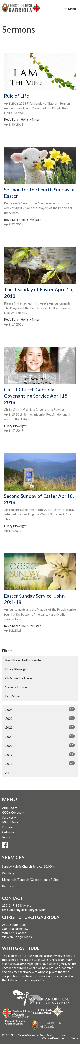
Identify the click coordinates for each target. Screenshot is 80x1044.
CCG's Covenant (13, 812)
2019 (40, 754)
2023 (40, 718)
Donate (7, 827)
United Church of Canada (46, 1025)
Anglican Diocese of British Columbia (43, 999)
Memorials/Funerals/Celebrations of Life (30, 879)
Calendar (8, 832)
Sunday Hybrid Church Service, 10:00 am (29, 866)
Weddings (9, 873)
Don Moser (13, 696)
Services (9, 817)
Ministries (10, 822)
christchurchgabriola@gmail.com (24, 910)
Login (63, 1035)
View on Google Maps (17, 937)
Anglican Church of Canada (17, 1012)
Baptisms (8, 886)
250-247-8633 (12, 905)
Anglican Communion (48, 1011)
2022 (40, 727)
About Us (9, 807)
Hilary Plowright (16, 669)
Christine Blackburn (18, 678)
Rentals (8, 837)
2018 (40, 763)
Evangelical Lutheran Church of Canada (16, 1020)
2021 (40, 736)
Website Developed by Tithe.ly (60, 1038)
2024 (40, 709)
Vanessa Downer (16, 687)
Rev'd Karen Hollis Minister (23, 660)
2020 (40, 745)
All (7, 773)
